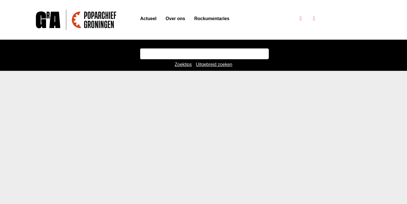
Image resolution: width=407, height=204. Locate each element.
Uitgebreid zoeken (214, 64)
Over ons (175, 18)
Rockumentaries (212, 18)
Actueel (148, 18)
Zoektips (183, 64)
